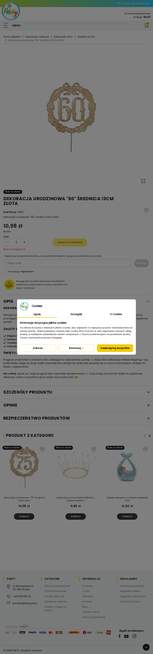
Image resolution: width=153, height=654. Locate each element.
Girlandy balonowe (55, 591)
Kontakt (87, 601)
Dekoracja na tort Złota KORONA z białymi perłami (76, 499)
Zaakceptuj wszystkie (115, 348)
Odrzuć (38, 348)
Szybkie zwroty (91, 612)
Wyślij (141, 263)
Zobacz (24, 516)
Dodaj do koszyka (70, 242)
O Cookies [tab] (116, 314)
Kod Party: (10, 212)
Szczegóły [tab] (76, 314)
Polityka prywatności (132, 586)
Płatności (87, 596)
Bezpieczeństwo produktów (36, 418)
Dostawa (87, 586)
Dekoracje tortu (63, 36)
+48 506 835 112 (22, 596)
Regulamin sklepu (130, 591)
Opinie (10, 405)
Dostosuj (76, 348)
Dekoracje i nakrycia (37, 36)
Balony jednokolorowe (57, 586)
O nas (85, 591)
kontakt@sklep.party (25, 603)
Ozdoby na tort (86, 36)
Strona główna (11, 36)
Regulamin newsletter (133, 596)
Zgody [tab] (37, 314)
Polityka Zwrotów (130, 601)
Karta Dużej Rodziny (94, 617)
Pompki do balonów (56, 601)
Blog (84, 607)
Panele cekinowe (54, 596)
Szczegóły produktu (27, 392)
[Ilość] (16, 242)
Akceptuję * (21, 271)
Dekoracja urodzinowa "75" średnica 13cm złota (24, 499)
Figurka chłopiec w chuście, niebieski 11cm (127, 499)
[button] (139, 25)
